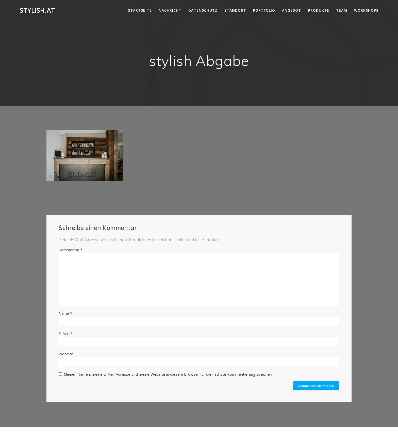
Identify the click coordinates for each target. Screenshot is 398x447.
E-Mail (65, 333)
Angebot (291, 10)
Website (66, 353)
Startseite (140, 10)
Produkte (318, 10)
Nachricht (170, 10)
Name (65, 313)
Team (341, 10)
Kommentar (70, 249)
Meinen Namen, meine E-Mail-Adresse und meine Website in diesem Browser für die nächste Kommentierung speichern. (169, 374)
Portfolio (264, 10)
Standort (235, 10)
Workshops (366, 10)
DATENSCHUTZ (203, 10)
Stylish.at (37, 10)
